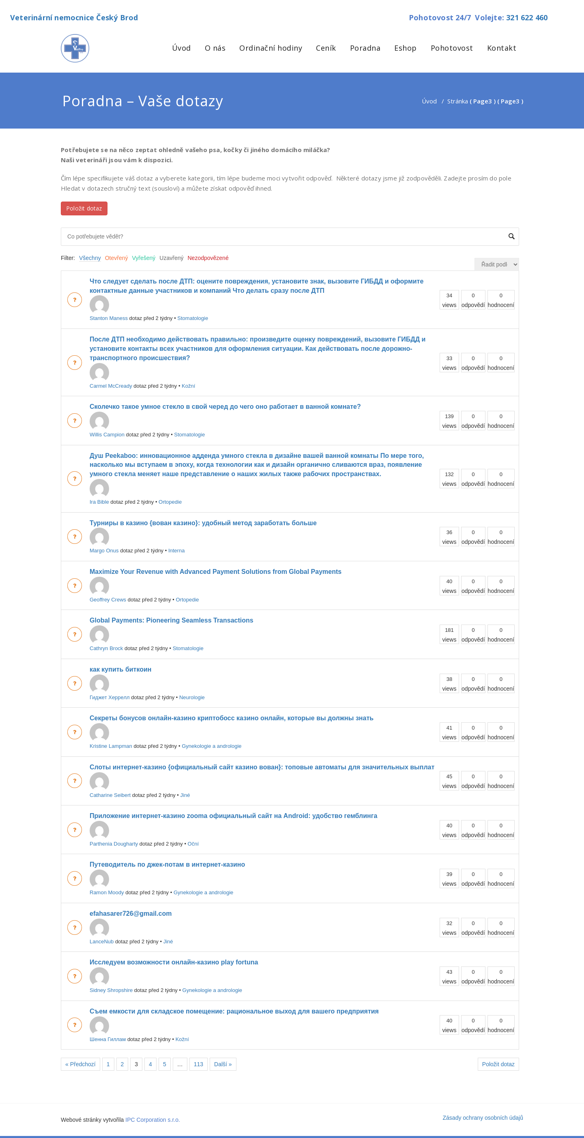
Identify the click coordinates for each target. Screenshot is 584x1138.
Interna (176, 551)
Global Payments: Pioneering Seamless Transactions (171, 620)
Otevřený (116, 258)
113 (198, 1064)
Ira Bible (99, 492)
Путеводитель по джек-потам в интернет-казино (167, 864)
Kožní (188, 386)
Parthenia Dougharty (114, 834)
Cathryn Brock (106, 638)
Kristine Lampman (111, 736)
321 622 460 (527, 17)
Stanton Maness (109, 308)
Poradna (365, 48)
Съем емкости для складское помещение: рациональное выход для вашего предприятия (234, 1011)
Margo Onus (104, 541)
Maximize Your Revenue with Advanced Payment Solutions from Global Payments (215, 571)
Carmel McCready (111, 376)
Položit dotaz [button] (84, 208)
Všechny (90, 258)
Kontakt (502, 48)
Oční (193, 844)
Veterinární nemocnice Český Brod (74, 17)
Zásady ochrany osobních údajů (483, 1117)
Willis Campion (107, 425)
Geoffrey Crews (108, 590)
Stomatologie (192, 318)
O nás (215, 48)
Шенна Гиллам (108, 1029)
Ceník (326, 48)
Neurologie (192, 697)
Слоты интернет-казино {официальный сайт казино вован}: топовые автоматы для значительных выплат (262, 767)
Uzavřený (171, 258)
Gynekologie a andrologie (211, 746)
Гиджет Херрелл (110, 687)
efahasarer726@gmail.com (131, 913)
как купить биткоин (121, 669)
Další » (223, 1064)
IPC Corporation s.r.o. (152, 1120)
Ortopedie (170, 502)
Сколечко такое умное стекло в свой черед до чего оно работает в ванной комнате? (225, 406)
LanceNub (102, 932)
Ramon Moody (107, 882)
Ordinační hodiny (270, 48)
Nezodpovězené (208, 258)
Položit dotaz (498, 1064)
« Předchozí (80, 1064)
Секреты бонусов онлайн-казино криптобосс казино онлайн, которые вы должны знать (232, 718)
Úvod (181, 48)
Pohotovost (452, 48)
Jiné (185, 795)
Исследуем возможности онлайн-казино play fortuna (174, 962)
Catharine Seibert (110, 785)
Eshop (405, 48)
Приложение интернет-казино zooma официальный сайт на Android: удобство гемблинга (233, 815)
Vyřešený (144, 258)
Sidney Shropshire (111, 980)
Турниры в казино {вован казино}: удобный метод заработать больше (203, 523)
